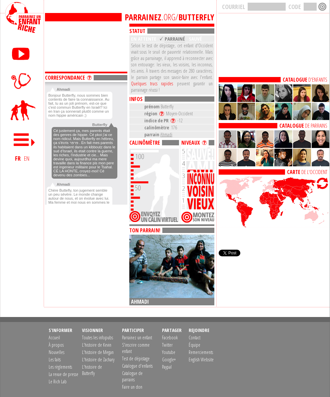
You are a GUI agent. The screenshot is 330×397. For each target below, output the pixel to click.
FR (18, 158)
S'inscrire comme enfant (136, 348)
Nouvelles (56, 352)
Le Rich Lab (58, 381)
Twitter (167, 345)
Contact (194, 337)
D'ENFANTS (305, 79)
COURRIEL (233, 7)
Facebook (170, 337)
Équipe (194, 345)
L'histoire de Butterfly (92, 370)
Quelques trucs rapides (152, 83)
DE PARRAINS (303, 125)
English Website (201, 359)
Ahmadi (166, 134)
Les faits (55, 359)
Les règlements (60, 367)
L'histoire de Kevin (96, 345)
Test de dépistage (136, 358)
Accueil (54, 337)
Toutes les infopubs (97, 337)
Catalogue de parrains (132, 376)
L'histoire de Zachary (98, 359)
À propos (56, 345)
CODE (294, 7)
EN (26, 158)
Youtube (168, 352)
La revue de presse (63, 374)
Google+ (169, 359)
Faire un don (132, 387)
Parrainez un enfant (137, 337)
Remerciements (201, 352)
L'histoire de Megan (98, 352)
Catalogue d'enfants (137, 366)
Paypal (167, 367)
